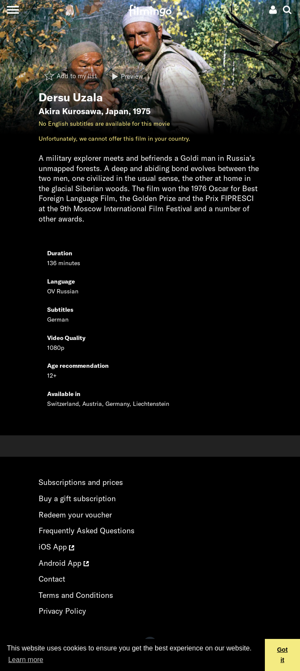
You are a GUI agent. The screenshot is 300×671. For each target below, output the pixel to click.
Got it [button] (282, 654)
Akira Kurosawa (70, 111)
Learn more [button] (25, 659)
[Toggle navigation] (12, 9)
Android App (64, 563)
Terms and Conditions (76, 595)
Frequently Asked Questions (87, 530)
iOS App (56, 547)
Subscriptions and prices (81, 482)
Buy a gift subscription (77, 498)
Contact (52, 579)
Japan (117, 111)
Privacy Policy (62, 611)
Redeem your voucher (75, 515)
